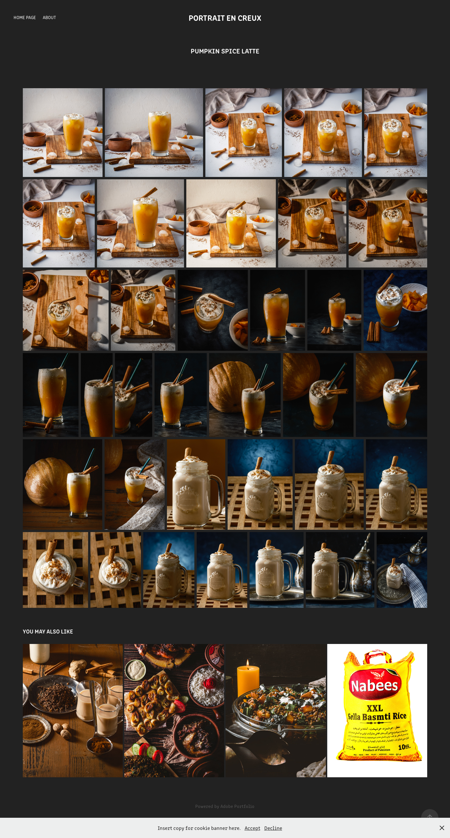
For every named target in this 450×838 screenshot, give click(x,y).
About (49, 17)
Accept (252, 827)
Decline (273, 827)
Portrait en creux (225, 17)
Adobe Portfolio (237, 806)
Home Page (25, 17)
